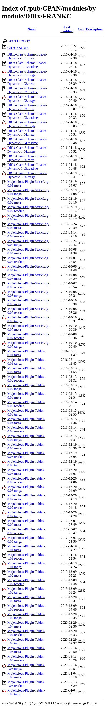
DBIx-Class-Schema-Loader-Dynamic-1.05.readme (27, 166)
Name (32, 29)
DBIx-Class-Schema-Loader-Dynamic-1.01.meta (27, 56)
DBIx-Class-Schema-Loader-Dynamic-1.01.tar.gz (27, 73)
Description (94, 29)
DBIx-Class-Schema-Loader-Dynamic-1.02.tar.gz (27, 98)
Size (81, 29)
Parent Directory (18, 41)
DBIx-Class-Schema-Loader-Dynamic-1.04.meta (27, 132)
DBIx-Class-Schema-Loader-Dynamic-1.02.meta (27, 81)
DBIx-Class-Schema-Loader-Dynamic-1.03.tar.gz (27, 124)
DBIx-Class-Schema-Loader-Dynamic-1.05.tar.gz (27, 175)
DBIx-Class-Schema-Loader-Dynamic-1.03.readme (27, 115)
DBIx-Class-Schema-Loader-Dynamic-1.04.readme (27, 141)
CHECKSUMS (17, 48)
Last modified (66, 29)
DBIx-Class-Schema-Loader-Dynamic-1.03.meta (27, 107)
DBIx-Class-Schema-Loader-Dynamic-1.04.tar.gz (27, 149)
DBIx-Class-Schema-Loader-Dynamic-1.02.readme (27, 90)
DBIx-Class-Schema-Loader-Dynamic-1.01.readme (27, 64)
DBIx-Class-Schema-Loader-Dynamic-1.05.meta (27, 158)
